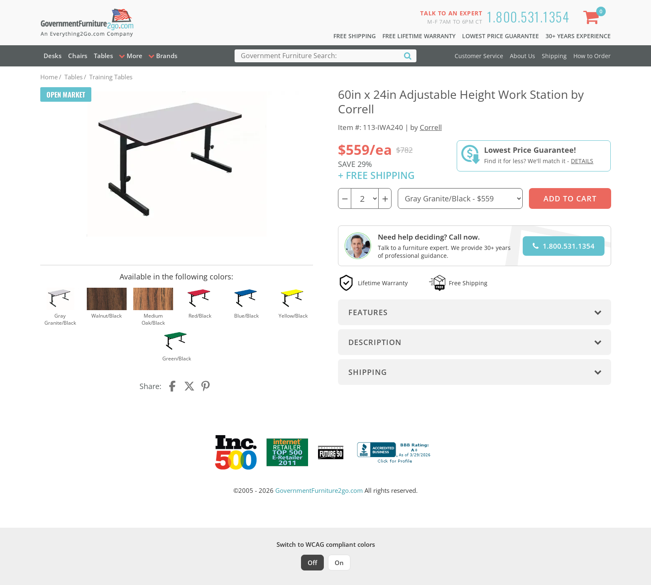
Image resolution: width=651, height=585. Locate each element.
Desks (52, 55)
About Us (522, 56)
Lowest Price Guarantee (500, 36)
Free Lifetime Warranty (418, 36)
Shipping (554, 56)
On (339, 562)
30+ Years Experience (578, 36)
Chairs (77, 55)
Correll (431, 127)
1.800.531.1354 (528, 16)
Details (582, 161)
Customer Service (479, 56)
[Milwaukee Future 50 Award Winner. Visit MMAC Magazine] (330, 452)
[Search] (407, 55)
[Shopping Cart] (592, 19)
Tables (103, 55)
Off (312, 562)
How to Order (592, 56)
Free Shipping (354, 36)
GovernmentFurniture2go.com (319, 490)
